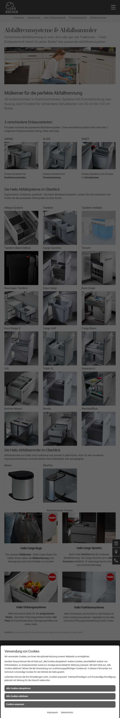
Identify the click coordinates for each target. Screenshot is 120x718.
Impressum (52, 712)
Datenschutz (67, 712)
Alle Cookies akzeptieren (18, 688)
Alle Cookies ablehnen (17, 696)
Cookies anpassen (15, 704)
